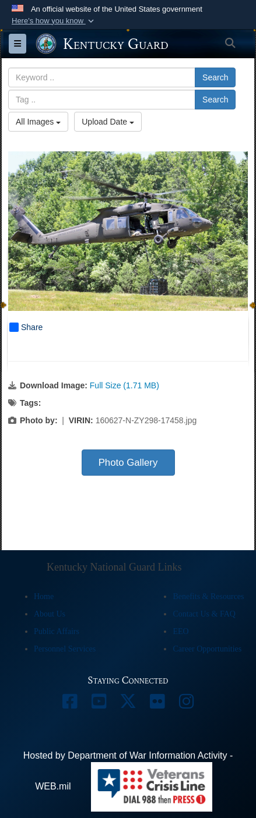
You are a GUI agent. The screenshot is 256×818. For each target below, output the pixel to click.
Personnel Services (65, 649)
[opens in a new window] (70, 704)
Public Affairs (56, 631)
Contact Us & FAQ (204, 614)
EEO (180, 631)
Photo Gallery (128, 462)
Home (44, 596)
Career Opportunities (207, 649)
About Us (49, 614)
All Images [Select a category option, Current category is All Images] (38, 121)
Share (26, 327)
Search (215, 77)
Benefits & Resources (208, 596)
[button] (54, 21)
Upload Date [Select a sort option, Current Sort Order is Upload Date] (108, 121)
